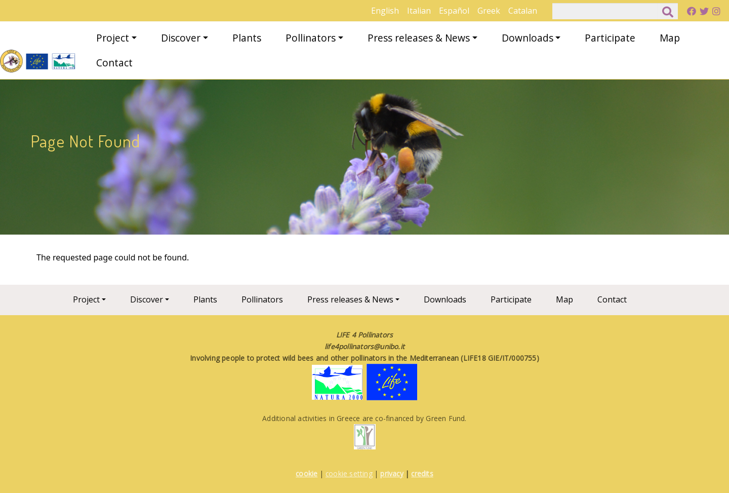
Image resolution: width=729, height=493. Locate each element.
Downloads (527, 38)
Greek (488, 10)
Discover (180, 38)
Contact (114, 62)
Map (670, 38)
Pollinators (311, 38)
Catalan (522, 10)
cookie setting (349, 473)
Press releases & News (419, 38)
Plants (246, 38)
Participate (610, 38)
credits (422, 473)
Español (454, 10)
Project (112, 38)
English (385, 10)
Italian (419, 10)
